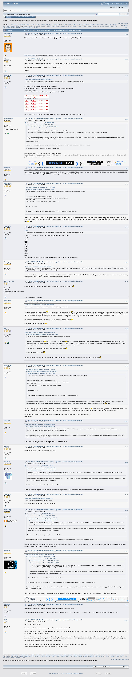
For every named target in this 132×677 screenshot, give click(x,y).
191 (111, 26)
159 (32, 26)
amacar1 (7, 167)
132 (79, 24)
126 (64, 24)
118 (44, 24)
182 (89, 26)
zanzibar (7, 462)
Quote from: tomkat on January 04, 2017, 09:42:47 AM (40, 125)
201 (21, 27)
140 (98, 24)
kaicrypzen (7, 183)
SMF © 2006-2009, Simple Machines (73, 673)
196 (9, 27)
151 (12, 26)
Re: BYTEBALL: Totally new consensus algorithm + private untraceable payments (55, 33)
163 (42, 26)
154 (19, 26)
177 (76, 26)
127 (66, 24)
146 (113, 24)
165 (47, 26)
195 (7, 27)
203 (26, 27)
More (33, 16)
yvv (5, 328)
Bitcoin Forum (7, 20)
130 (74, 24)
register (25, 10)
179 (81, 26)
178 (79, 26)
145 (111, 24)
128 (69, 24)
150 (9, 26)
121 (51, 24)
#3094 (126, 447)
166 (49, 26)
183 (91, 26)
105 (12, 24)
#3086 (126, 184)
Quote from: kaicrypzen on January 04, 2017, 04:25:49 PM (40, 424)
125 (61, 24)
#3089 (126, 282)
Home (8, 16)
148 (4, 26)
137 (91, 24)
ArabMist (7, 604)
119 (47, 24)
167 (52, 26)
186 (99, 26)
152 (14, 26)
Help (13, 16)
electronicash (8, 118)
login (20, 10)
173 (67, 26)
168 (54, 26)
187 (101, 26)
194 (4, 27)
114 (34, 24)
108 (19, 24)
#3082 (126, 59)
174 (69, 26)
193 (116, 26)
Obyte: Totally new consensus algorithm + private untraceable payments (73, 20)
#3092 (126, 366)
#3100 (126, 620)
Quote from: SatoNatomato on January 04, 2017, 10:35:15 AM (40, 304)
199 (17, 27)
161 (37, 26)
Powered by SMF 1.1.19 (55, 673)
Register (27, 16)
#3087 (126, 227)
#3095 (126, 462)
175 (71, 26)
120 (49, 24)
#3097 (126, 510)
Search (18, 16)
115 (37, 24)
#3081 (126, 34)
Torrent (28, 14)
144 (108, 24)
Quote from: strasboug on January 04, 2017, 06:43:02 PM (39, 554)
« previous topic (123, 23)
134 (83, 24)
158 (30, 26)
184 (94, 26)
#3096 (126, 495)
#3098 (126, 551)
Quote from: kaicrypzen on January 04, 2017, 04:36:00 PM (40, 332)
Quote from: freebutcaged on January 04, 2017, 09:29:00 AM (43, 127)
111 (27, 24)
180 (84, 26)
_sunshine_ (8, 226)
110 (24, 24)
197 (12, 27)
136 (88, 24)
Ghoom (6, 59)
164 (44, 26)
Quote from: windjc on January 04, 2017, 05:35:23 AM (38, 79)
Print (126, 27)
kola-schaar (8, 75)
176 (74, 26)
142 (103, 24)
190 (108, 26)
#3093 (126, 421)
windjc (6, 446)
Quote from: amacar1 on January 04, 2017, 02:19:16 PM (39, 266)
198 (14, 27)
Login (22, 16)
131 (76, 24)
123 (56, 24)
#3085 (126, 168)
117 (42, 24)
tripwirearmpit (9, 281)
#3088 (126, 262)
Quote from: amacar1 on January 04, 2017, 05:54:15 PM (39, 466)
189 (106, 26)
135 (86, 24)
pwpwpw (7, 550)
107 (17, 24)
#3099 (126, 605)
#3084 (126, 119)
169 (57, 26)
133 (81, 24)
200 (19, 27)
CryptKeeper (8, 33)
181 (86, 26)
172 (64, 26)
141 (101, 24)
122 (54, 24)
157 (27, 26)
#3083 (126, 76)
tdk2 (5, 620)
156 (25, 26)
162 (39, 26)
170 (59, 26)
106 (15, 24)
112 (29, 24)
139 (96, 24)
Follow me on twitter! (29, 55)
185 (96, 26)
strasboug (7, 510)
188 (103, 26)
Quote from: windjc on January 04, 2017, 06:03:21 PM (38, 498)
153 (17, 26)
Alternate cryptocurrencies (21, 20)
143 (106, 24)
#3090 (126, 301)
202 (24, 27)
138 (93, 24)
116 (39, 24)
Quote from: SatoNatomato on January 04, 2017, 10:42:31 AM (40, 122)
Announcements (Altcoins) (39, 20)
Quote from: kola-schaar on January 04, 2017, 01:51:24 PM (40, 187)
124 (59, 24)
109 (22, 24)
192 (113, 26)
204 (29, 27)
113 (32, 24)
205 (31, 27)
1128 (35, 27)
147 (115, 24)
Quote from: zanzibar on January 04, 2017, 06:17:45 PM (39, 514)
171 (62, 26)
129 (71, 24)
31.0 (24, 14)
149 (7, 26)
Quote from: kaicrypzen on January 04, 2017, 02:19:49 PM (40, 369)
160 (35, 26)
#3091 (126, 329)
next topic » (124, 25)
